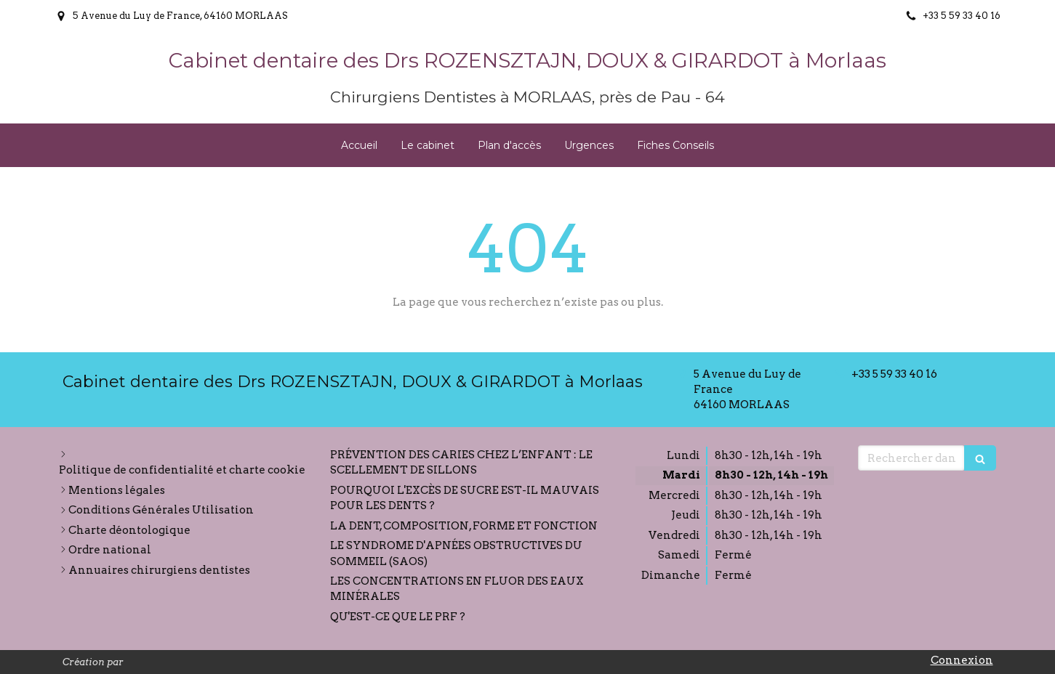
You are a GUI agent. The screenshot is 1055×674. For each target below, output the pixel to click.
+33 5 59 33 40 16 (894, 374)
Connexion (962, 660)
